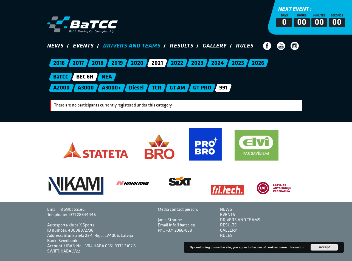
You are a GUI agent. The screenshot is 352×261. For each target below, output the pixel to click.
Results (181, 46)
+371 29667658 (179, 230)
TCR (156, 88)
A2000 (61, 88)
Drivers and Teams (131, 46)
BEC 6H (84, 77)
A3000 (85, 88)
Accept (324, 247)
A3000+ (111, 88)
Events (83, 46)
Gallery (215, 46)
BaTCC (60, 77)
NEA (106, 77)
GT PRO (202, 88)
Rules (245, 46)
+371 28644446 (82, 215)
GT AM (177, 88)
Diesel (136, 88)
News (55, 46)
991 (223, 88)
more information (291, 247)
